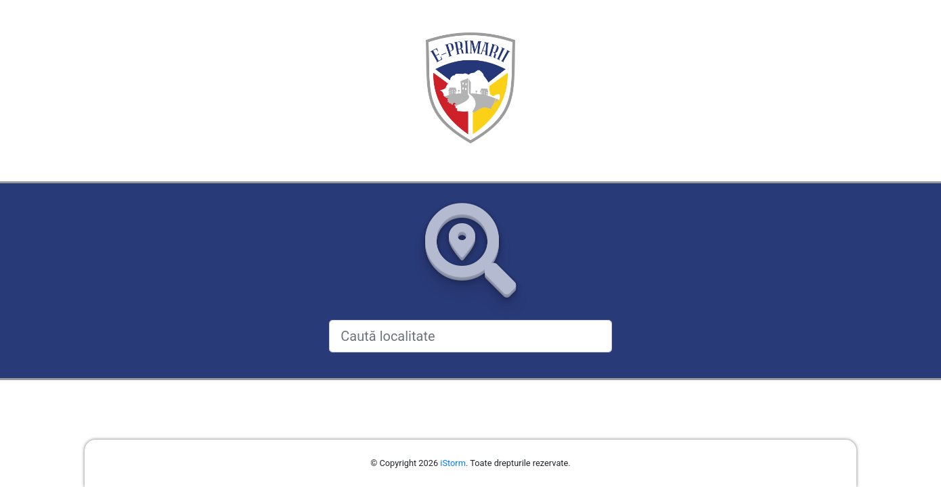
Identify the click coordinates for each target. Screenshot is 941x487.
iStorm (453, 463)
